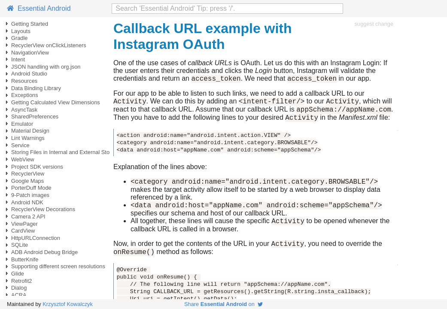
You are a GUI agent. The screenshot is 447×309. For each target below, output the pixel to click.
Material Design (30, 130)
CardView (23, 230)
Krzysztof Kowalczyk (68, 304)
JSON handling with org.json (45, 67)
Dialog (19, 288)
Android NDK (27, 202)
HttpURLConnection (35, 238)
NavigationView (30, 52)
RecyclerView (27, 173)
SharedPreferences (34, 116)
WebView (22, 159)
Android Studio (29, 73)
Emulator (22, 124)
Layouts (20, 31)
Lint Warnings (28, 138)
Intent (18, 59)
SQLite (19, 245)
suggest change (374, 24)
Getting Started (29, 24)
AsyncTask (24, 109)
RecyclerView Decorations (43, 209)
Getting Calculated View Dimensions (55, 102)
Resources (24, 81)
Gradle (19, 38)
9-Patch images (30, 195)
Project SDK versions (37, 167)
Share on (223, 304)
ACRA (19, 295)
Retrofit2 (21, 281)
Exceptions (24, 95)
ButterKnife (24, 259)
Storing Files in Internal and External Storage (66, 152)
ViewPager (24, 224)
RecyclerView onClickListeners (48, 45)
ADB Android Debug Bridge (44, 252)
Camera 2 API (28, 216)
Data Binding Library (36, 88)
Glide (17, 273)
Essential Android (39, 8)
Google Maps (27, 181)
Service (20, 145)
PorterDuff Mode (31, 188)
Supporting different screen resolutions (58, 266)
